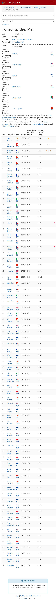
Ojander (14, 76)
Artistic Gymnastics (39, 8)
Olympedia (14, 2)
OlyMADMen (24, 599)
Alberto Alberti (16, 98)
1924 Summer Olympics (23, 8)
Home (5, 8)
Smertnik (14, 53)
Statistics (22, 596)
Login (17, 596)
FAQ (32, 596)
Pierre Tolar (10, 565)
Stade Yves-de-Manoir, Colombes (22, 39)
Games (11, 8)
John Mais (10, 403)
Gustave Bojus (16, 64)
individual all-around (8, 120)
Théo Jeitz (10, 445)
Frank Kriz (10, 241)
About (28, 596)
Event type (5, 24)
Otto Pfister (10, 283)
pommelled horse (37, 124)
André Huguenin (17, 109)
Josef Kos (10, 223)
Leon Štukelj (12, 118)
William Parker (16, 87)
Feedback (37, 596)
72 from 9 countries (18, 42)
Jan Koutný (10, 343)
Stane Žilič (10, 301)
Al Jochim (10, 271)
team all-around (9, 126)
